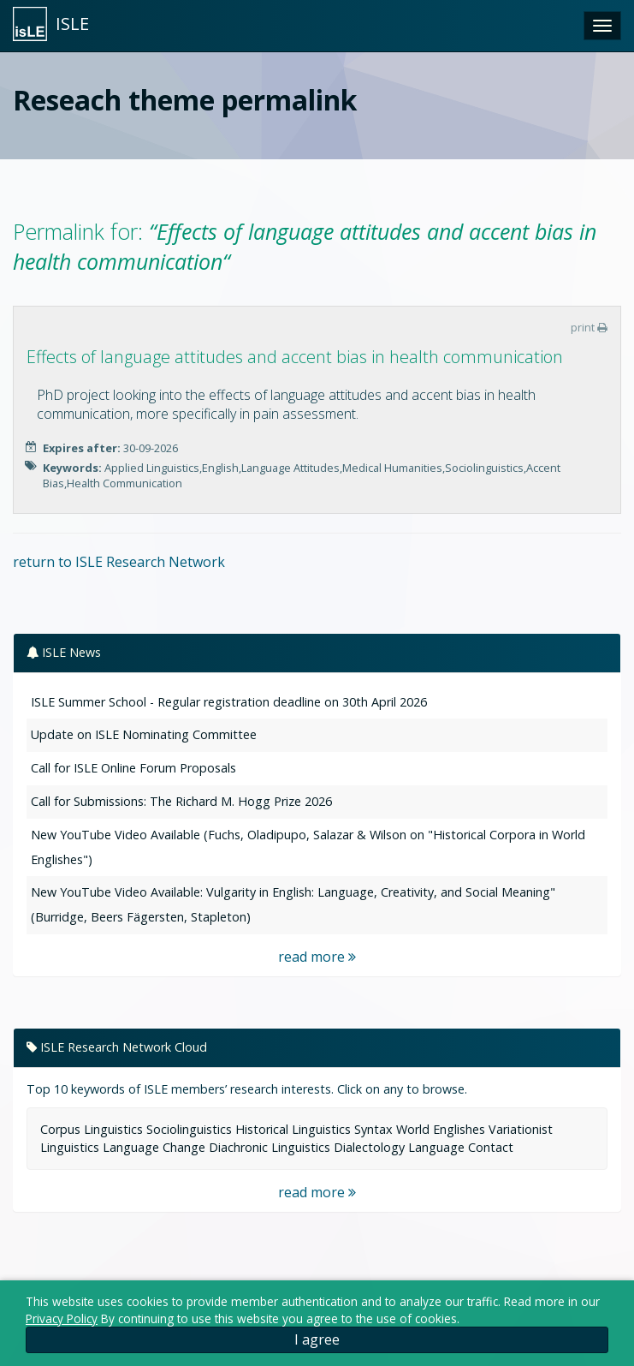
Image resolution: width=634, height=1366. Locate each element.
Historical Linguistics (293, 1129)
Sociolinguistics (189, 1129)
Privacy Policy (62, 1318)
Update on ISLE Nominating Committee (144, 734)
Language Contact (460, 1147)
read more (317, 956)
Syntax (373, 1129)
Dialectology (369, 1147)
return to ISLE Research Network (119, 561)
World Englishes (440, 1129)
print (589, 327)
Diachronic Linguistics (269, 1147)
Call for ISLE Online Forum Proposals (133, 768)
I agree (317, 1339)
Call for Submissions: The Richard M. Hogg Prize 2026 (181, 801)
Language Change (154, 1147)
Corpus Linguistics (91, 1129)
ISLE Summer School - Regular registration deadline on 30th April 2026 (229, 702)
